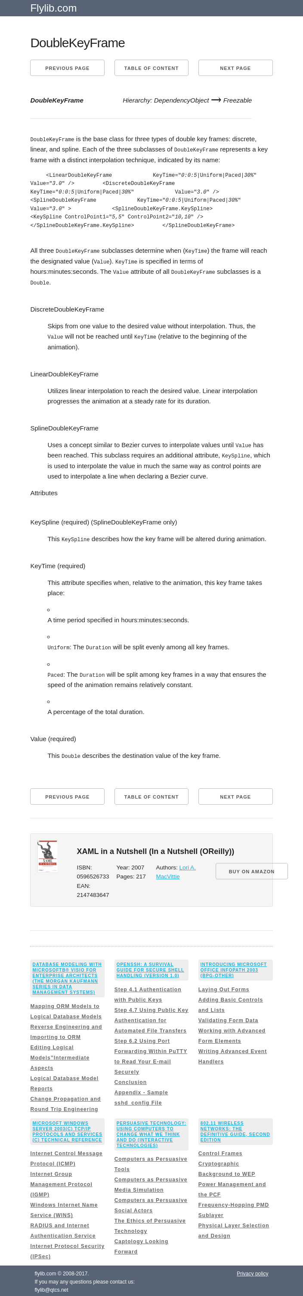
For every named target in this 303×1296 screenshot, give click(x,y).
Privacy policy (252, 1271)
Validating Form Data (228, 1017)
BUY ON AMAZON (252, 868)
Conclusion (130, 1079)
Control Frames (220, 1151)
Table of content (151, 68)
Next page (235, 68)
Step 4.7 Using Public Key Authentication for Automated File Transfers (151, 1017)
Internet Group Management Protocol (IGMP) (61, 1182)
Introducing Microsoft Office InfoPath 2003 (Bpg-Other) (234, 967)
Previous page (67, 68)
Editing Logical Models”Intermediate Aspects (60, 1055)
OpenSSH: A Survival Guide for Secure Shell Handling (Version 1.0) (151, 967)
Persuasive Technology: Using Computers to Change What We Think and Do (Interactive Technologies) (151, 1131)
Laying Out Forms (224, 987)
